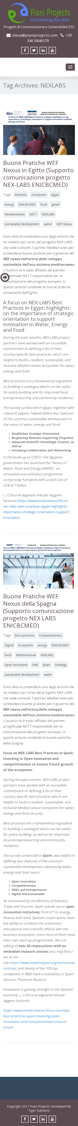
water (48, 224)
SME (35, 665)
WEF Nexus (64, 224)
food (43, 204)
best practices (24, 635)
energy (9, 204)
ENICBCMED (27, 204)
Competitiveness (50, 635)
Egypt (55, 195)
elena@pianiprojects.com (35, 35)
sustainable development (22, 224)
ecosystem (38, 195)
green (55, 204)
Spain (46, 665)
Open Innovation (16, 665)
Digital (9, 645)
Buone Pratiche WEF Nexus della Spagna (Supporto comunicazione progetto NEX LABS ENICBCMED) (38, 610)
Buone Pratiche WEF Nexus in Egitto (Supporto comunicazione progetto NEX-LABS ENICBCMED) (38, 173)
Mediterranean (15, 214)
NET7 (33, 214)
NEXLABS (48, 214)
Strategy (61, 665)
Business (21, 195)
